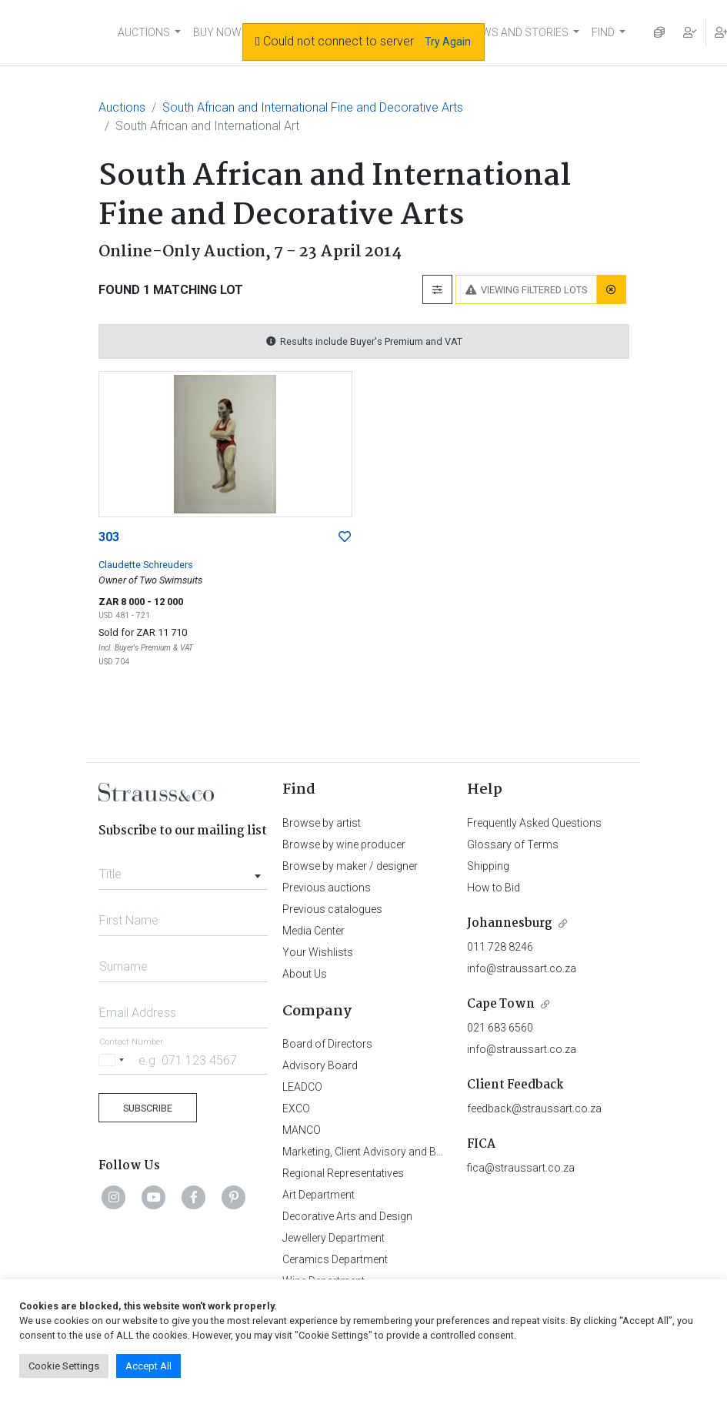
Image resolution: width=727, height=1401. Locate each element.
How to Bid (493, 887)
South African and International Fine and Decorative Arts (312, 107)
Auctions (121, 107)
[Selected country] (113, 1059)
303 (108, 537)
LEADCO (302, 1087)
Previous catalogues (332, 909)
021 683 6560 (500, 1027)
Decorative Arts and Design (347, 1216)
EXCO (296, 1108)
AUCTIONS (144, 32)
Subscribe (147, 1108)
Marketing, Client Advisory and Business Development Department (440, 1151)
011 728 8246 (500, 947)
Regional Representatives (343, 1173)
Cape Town (501, 1004)
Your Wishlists (317, 952)
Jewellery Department (333, 1238)
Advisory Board (320, 1065)
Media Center (313, 931)
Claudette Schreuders (145, 564)
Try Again (448, 41)
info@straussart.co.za (521, 968)
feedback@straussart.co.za (534, 1108)
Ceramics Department (335, 1259)
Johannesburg (509, 923)
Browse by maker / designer (350, 866)
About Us (304, 974)
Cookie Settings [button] (63, 1366)
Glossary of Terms (513, 844)
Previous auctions (326, 887)
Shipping (488, 866)
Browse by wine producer (343, 844)
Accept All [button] (148, 1366)
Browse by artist (321, 823)
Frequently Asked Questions (534, 823)
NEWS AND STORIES (518, 32)
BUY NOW (217, 32)
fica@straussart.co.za (521, 1168)
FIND (603, 32)
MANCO (301, 1130)
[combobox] (183, 870)
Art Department (318, 1195)
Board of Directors (327, 1044)
